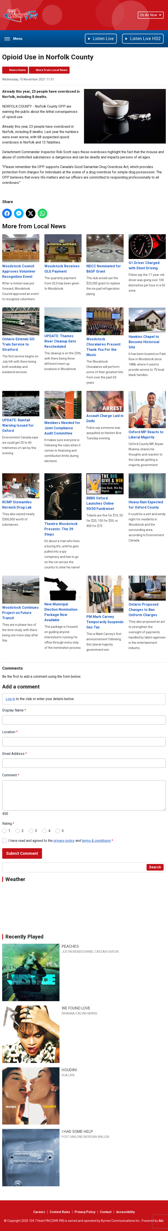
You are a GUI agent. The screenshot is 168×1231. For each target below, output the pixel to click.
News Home (17, 70)
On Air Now (150, 15)
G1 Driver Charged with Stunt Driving (147, 252)
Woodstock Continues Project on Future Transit (20, 598)
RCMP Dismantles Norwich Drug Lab (20, 491)
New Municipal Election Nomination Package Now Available (63, 599)
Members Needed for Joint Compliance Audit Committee (63, 413)
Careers (39, 1212)
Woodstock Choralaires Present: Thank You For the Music (105, 332)
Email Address (14, 753)
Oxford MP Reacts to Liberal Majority (147, 415)
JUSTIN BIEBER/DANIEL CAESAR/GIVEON (90, 951)
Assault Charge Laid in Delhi (105, 407)
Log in (10, 699)
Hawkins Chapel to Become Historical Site (147, 328)
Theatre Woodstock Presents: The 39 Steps (63, 504)
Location (10, 732)
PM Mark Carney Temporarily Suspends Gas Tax (105, 602)
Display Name (14, 710)
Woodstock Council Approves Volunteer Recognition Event (20, 256)
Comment (10, 775)
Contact (106, 1212)
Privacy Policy (85, 1212)
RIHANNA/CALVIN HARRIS (79, 1013)
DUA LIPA (68, 1075)
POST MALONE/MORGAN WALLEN (85, 1137)
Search (155, 867)
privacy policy (64, 840)
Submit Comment (22, 853)
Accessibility (125, 1212)
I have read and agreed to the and (60, 840)
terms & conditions (96, 840)
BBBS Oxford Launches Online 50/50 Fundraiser (105, 492)
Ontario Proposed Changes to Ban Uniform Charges (147, 596)
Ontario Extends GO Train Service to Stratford (20, 329)
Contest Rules (60, 1212)
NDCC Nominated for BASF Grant (105, 253)
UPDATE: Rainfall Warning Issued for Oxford (20, 412)
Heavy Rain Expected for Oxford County (147, 491)
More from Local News (51, 70)
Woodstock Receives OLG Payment (63, 253)
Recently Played (24, 937)
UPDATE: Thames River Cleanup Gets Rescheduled (63, 327)
